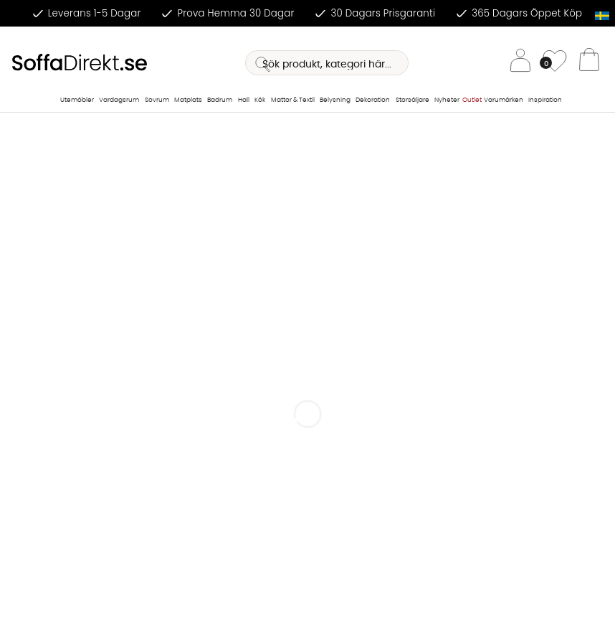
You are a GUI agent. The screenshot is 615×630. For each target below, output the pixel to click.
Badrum (219, 100)
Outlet (472, 100)
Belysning (335, 100)
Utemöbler (77, 100)
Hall (243, 100)
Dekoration (373, 100)
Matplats (188, 100)
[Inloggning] (520, 63)
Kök (259, 100)
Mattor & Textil (293, 100)
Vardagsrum (119, 100)
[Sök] (327, 62)
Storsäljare (412, 100)
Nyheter (446, 100)
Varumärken (503, 100)
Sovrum (157, 100)
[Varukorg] (589, 63)
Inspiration (545, 100)
